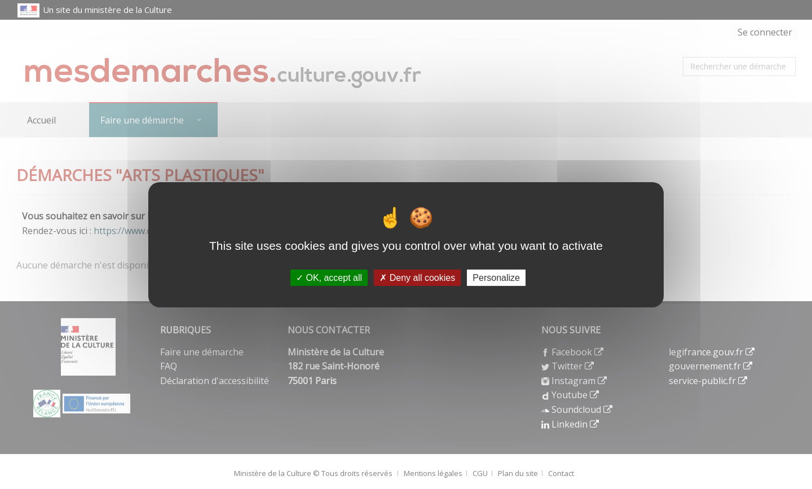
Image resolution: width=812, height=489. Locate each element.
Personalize (496, 277)
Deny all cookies (417, 277)
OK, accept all (329, 277)
